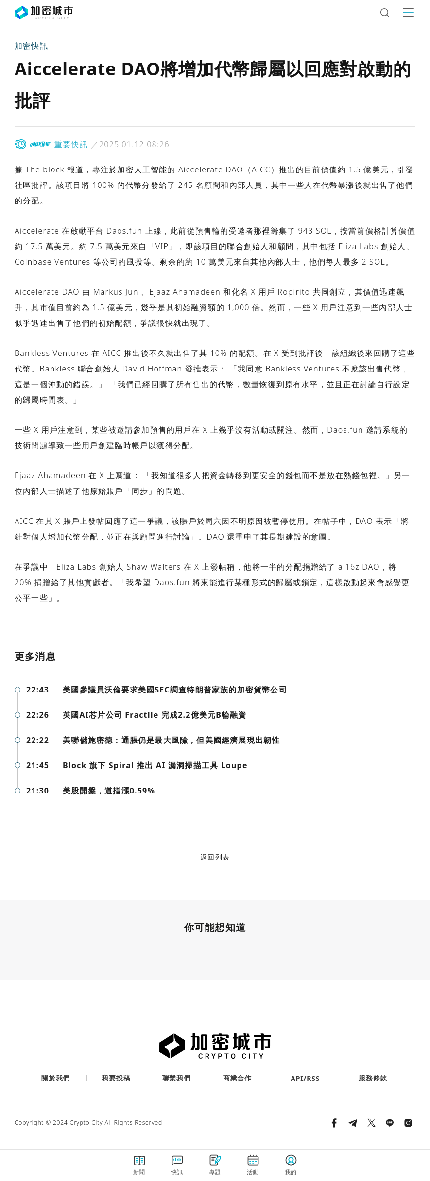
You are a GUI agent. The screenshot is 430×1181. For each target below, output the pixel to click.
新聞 (139, 1164)
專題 (215, 1164)
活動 (253, 1164)
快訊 (177, 1164)
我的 (291, 1164)
